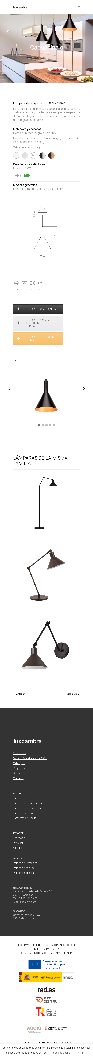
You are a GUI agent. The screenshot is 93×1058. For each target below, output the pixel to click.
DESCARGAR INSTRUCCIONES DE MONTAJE (37, 338)
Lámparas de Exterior (25, 818)
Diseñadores (20, 773)
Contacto (18, 778)
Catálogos (19, 763)
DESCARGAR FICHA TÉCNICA (36, 309)
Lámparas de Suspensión (27, 808)
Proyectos (19, 768)
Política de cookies (24, 867)
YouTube (18, 847)
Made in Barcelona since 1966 (30, 758)
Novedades (19, 753)
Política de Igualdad (24, 872)
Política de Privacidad (25, 863)
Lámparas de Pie (22, 798)
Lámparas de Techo (24, 813)
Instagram (19, 833)
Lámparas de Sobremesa (27, 803)
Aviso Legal (19, 858)
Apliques (17, 793)
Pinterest (18, 842)
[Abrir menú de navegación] (77, 7)
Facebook (19, 837)
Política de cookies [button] (61, 1052)
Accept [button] (81, 1053)
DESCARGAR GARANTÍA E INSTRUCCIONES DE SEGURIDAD (34, 323)
